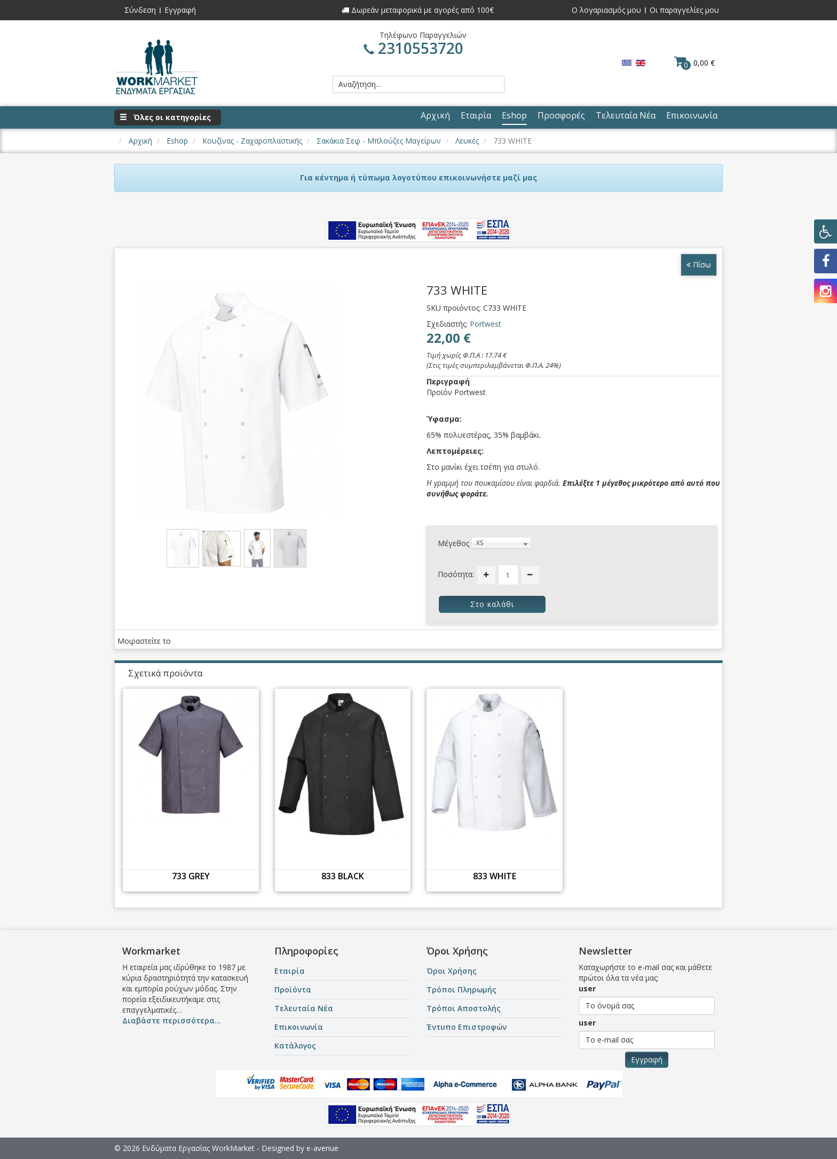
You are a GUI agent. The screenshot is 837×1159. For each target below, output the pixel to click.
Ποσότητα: (456, 574)
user (587, 988)
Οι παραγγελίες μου (684, 10)
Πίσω (698, 264)
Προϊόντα (292, 989)
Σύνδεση (140, 10)
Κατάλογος (295, 1045)
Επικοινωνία (298, 1027)
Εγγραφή (180, 10)
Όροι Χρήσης (452, 971)
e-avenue (322, 1148)
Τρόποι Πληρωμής (461, 989)
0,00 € (694, 62)
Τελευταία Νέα (303, 1008)
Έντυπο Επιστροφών (467, 1027)
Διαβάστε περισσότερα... (171, 1020)
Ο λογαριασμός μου (606, 10)
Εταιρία (289, 971)
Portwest (485, 324)
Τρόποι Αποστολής (464, 1008)
